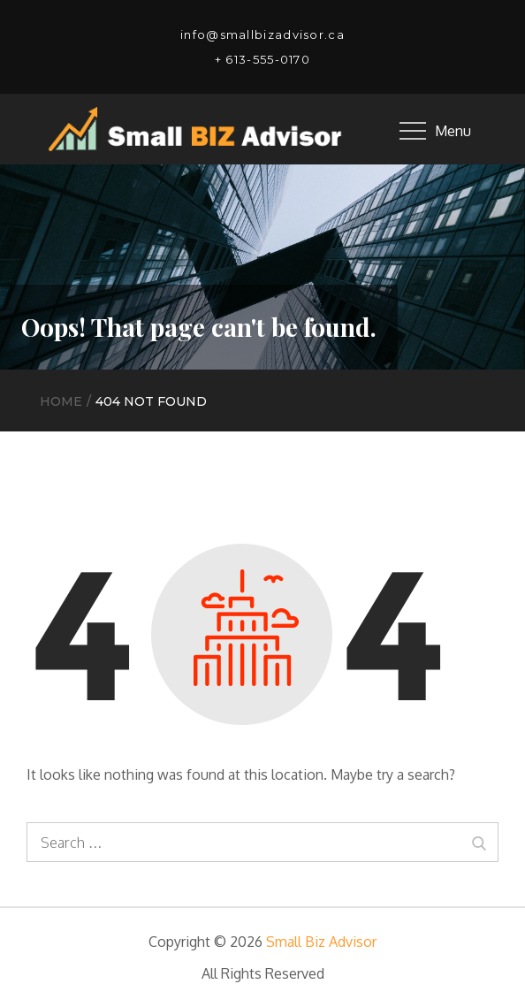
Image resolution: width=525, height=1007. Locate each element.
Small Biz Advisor (321, 941)
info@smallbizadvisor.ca (262, 34)
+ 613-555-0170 (262, 59)
